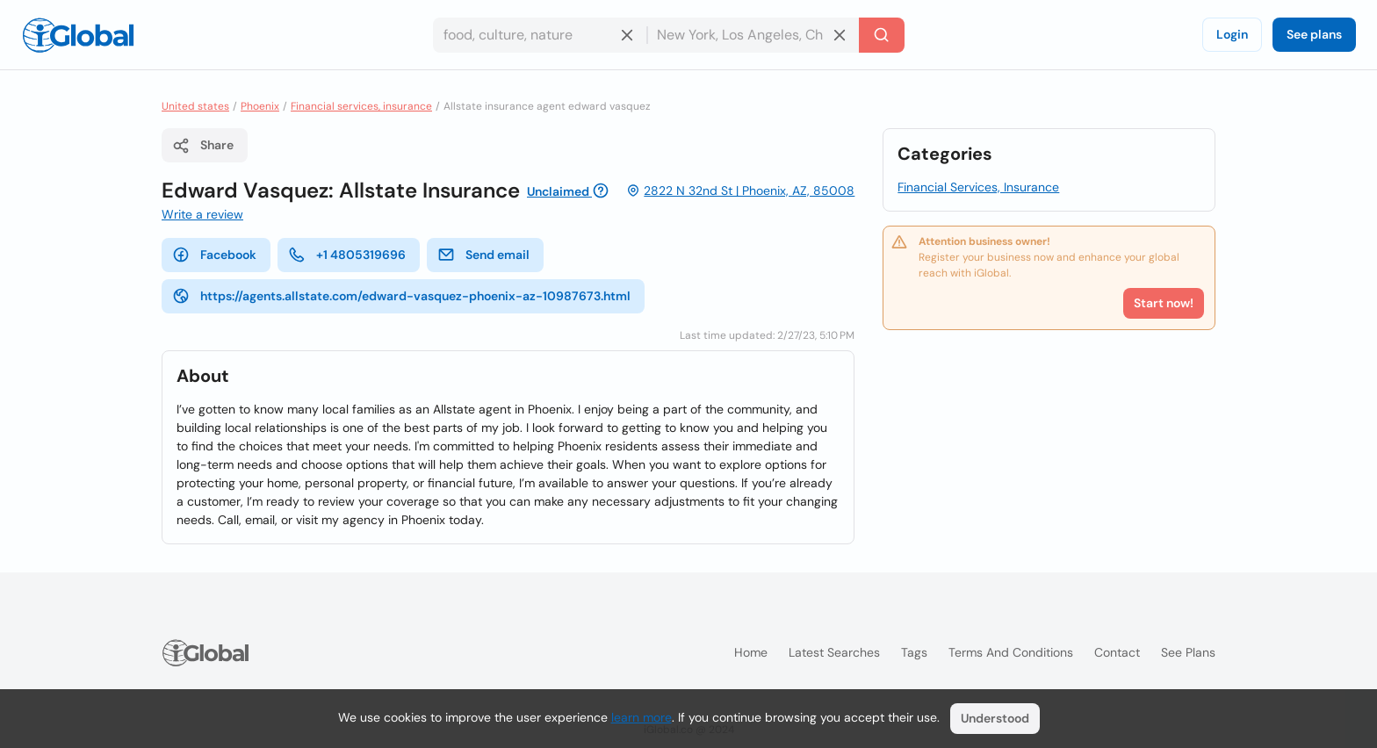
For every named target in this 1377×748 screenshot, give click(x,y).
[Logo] (78, 35)
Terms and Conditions (1010, 652)
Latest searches (834, 652)
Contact (1117, 652)
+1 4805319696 (347, 254)
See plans (1314, 34)
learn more (641, 717)
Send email (483, 254)
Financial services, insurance (361, 106)
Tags (914, 652)
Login (1232, 34)
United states (195, 106)
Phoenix (260, 106)
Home (751, 652)
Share (203, 146)
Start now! (1163, 303)
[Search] (882, 35)
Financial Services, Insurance (978, 187)
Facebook (214, 254)
